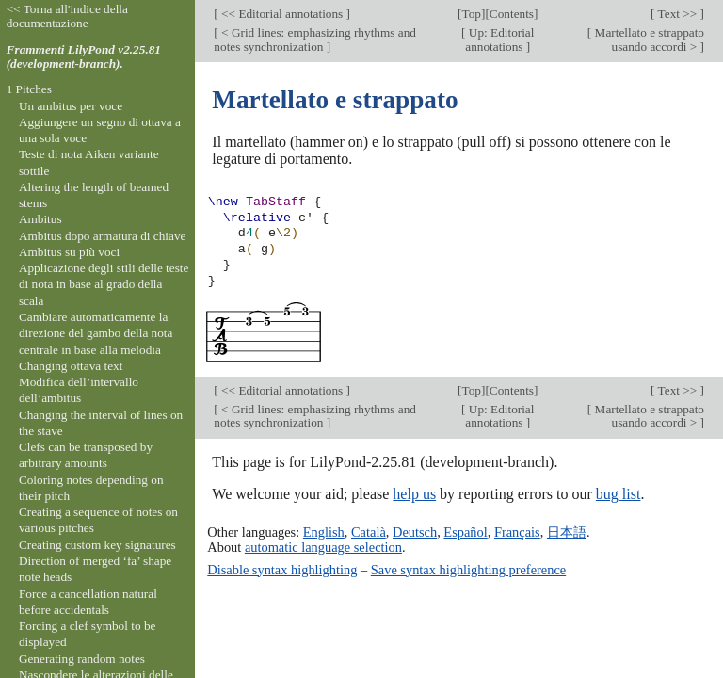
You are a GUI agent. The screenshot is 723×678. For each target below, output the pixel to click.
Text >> (677, 14)
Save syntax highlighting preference (468, 569)
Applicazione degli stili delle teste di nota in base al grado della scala (104, 284)
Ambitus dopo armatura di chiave (102, 236)
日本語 (566, 532)
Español (465, 532)
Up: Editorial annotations (499, 39)
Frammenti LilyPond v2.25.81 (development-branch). (84, 56)
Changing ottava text (71, 366)
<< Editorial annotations (282, 14)
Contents (512, 14)
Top (471, 14)
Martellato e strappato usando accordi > (647, 39)
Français (517, 532)
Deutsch (415, 532)
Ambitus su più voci (69, 252)
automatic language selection (323, 547)
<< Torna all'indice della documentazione (67, 16)
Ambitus (40, 219)
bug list (618, 494)
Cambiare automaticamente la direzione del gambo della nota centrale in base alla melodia (96, 333)
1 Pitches (29, 89)
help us (414, 494)
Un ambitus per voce (70, 106)
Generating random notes (82, 659)
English (324, 532)
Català (368, 532)
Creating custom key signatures (97, 545)
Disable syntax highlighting (282, 569)
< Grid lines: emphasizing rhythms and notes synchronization (315, 39)
